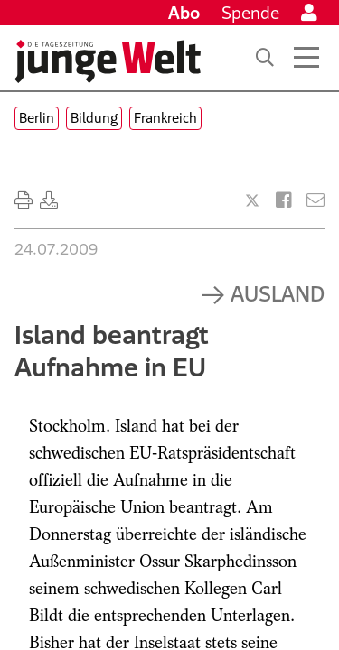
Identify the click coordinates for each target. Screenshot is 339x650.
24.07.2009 (56, 249)
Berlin (36, 117)
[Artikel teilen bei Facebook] (284, 200)
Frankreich (165, 117)
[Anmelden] (309, 12)
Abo (184, 12)
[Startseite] (107, 61)
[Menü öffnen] (306, 58)
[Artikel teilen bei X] (252, 200)
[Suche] (264, 58)
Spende (250, 12)
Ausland (278, 293)
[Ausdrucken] (23, 200)
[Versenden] (315, 200)
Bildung (94, 117)
